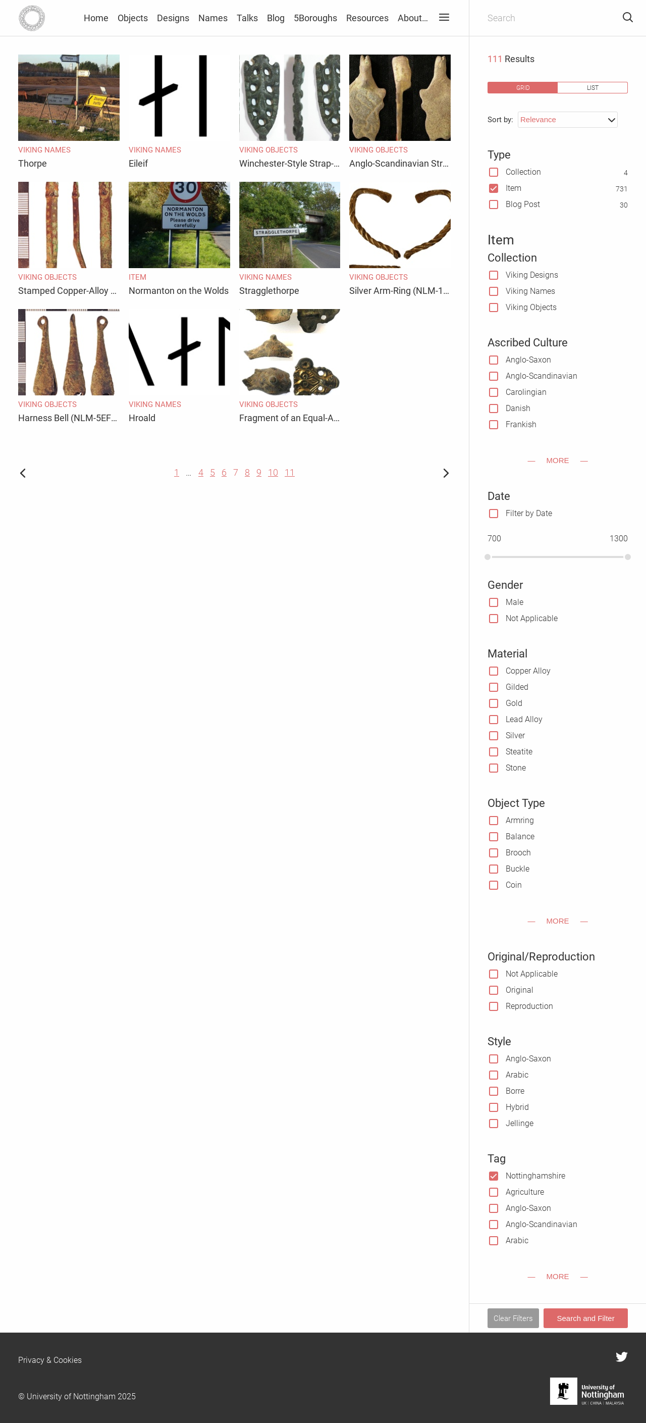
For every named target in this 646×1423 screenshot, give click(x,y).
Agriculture (525, 1192)
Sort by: (500, 119)
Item (513, 188)
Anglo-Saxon (528, 360)
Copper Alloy (528, 671)
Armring (520, 820)
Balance (520, 836)
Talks (247, 18)
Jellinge (519, 1123)
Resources (367, 18)
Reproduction (529, 1006)
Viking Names (530, 291)
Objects (133, 18)
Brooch (518, 852)
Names (213, 18)
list (593, 87)
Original (519, 990)
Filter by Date (529, 513)
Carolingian (526, 392)
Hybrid (517, 1107)
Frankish (521, 424)
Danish (518, 408)
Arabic (517, 1075)
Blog (276, 18)
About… (413, 18)
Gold (514, 703)
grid (523, 87)
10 (273, 472)
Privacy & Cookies (50, 1360)
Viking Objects (531, 307)
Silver (515, 735)
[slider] (487, 557)
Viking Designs (532, 275)
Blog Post (523, 204)
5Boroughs (315, 18)
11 (290, 472)
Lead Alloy (524, 719)
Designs (173, 18)
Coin (514, 885)
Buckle (517, 869)
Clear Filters (513, 1318)
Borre (515, 1091)
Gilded (517, 687)
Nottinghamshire (535, 1176)
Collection (523, 172)
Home (96, 18)
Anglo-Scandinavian (541, 376)
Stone (516, 768)
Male (514, 602)
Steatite (519, 751)
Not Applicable (532, 618)
